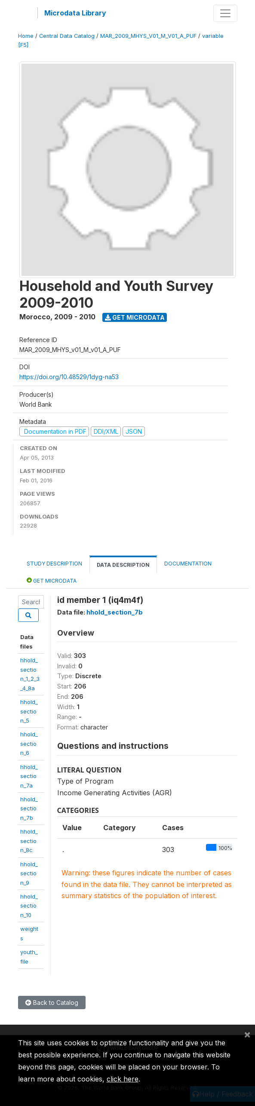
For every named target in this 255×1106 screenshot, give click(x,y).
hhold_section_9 (29, 873)
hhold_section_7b (29, 808)
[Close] (247, 1034)
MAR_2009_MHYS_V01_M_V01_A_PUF (148, 36)
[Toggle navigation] (225, 13)
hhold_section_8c (29, 840)
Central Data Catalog (67, 36)
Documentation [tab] (188, 563)
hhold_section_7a (29, 776)
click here (122, 1079)
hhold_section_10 (29, 905)
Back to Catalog (51, 1002)
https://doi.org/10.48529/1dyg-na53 (69, 376)
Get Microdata (135, 317)
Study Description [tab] (54, 563)
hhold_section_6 (29, 743)
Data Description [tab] (123, 565)
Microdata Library (75, 13)
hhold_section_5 (29, 711)
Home (26, 36)
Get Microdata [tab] (52, 580)
